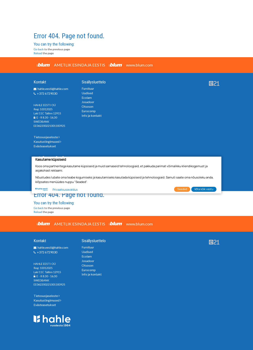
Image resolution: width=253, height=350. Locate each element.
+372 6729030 (47, 93)
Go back (39, 49)
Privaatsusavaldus (65, 190)
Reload (38, 53)
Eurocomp (89, 111)
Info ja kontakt (92, 115)
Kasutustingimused (47, 141)
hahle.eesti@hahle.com (53, 89)
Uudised (87, 93)
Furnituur (88, 88)
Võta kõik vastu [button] (203, 189)
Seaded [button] (182, 189)
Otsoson (87, 106)
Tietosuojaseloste (47, 137)
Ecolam (87, 97)
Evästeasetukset (45, 146)
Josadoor (88, 102)
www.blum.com (139, 65)
